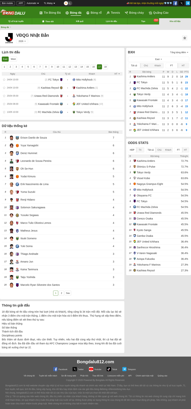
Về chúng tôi (29, 376)
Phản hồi (84, 376)
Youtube (95, 369)
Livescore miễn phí (115, 376)
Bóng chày (134, 12)
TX (140, 150)
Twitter (78, 369)
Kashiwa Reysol (50, 87)
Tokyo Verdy (83, 112)
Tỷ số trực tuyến (16, 21)
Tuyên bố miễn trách (48, 376)
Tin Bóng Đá (50, 12)
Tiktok (112, 369)
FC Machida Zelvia (48, 112)
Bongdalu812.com (95, 361)
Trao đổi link (97, 376)
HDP (132, 150)
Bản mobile (7, 3)
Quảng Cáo (158, 12)
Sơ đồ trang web (68, 376)
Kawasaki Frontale (48, 104)
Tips (150, 20)
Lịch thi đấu (111, 21)
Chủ (146, 65)
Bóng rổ (94, 12)
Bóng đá (73, 12)
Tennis (113, 12)
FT (171, 65)
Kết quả (79, 21)
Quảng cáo (162, 376)
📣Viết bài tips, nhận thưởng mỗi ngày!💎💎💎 (149, 3)
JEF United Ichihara (87, 104)
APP (21, 3)
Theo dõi (48, 21)
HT (183, 65)
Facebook (60, 369)
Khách (158, 65)
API (130, 376)
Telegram (129, 369)
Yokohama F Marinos (88, 95)
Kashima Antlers (85, 87)
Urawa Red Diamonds (46, 95)
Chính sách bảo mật (144, 376)
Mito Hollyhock (84, 79)
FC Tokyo (53, 79)
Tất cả (134, 65)
